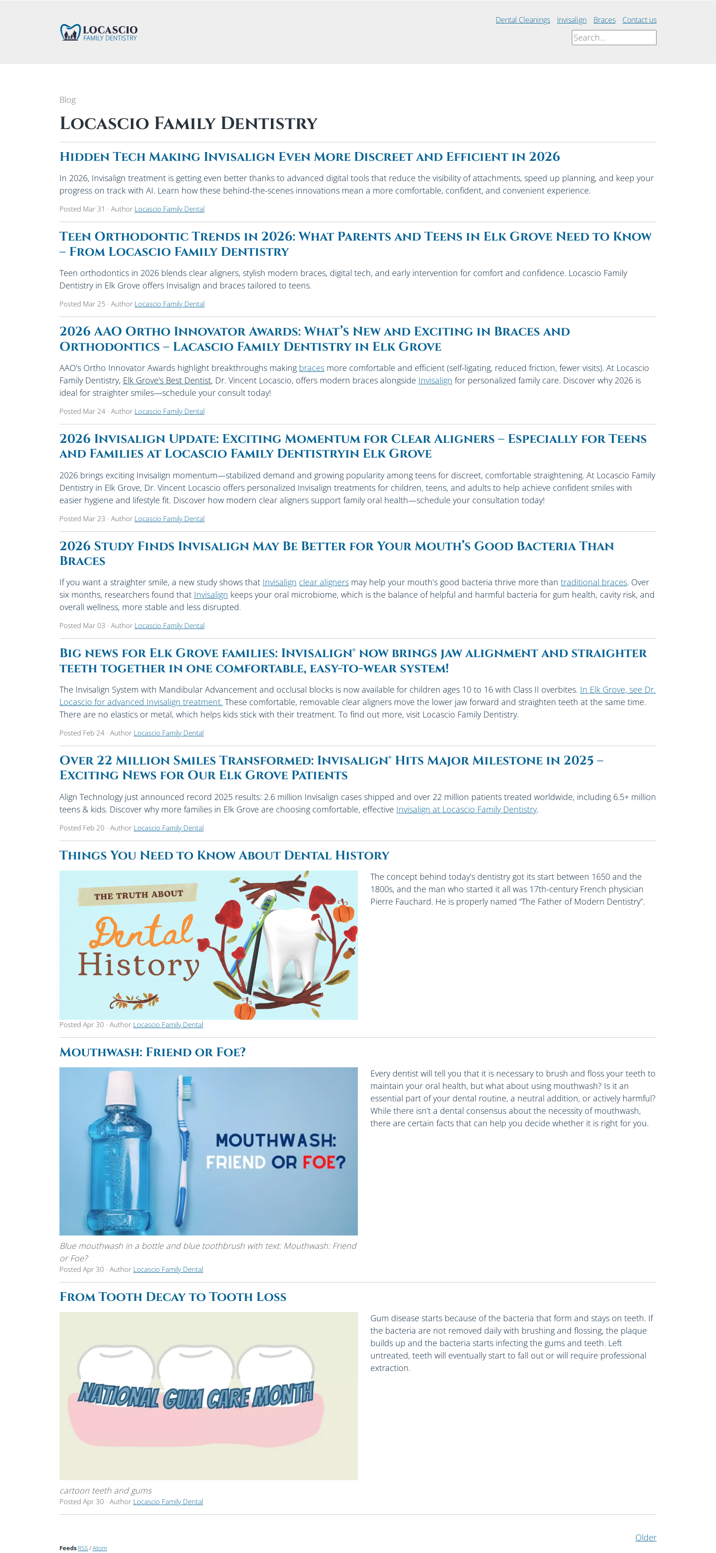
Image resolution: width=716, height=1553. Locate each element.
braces (311, 367)
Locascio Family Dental (170, 208)
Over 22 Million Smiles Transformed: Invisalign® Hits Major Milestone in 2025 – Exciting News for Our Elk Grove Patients (331, 768)
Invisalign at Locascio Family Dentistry (466, 809)
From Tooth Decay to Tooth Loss (173, 1297)
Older (646, 1537)
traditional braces (594, 582)
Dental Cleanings (523, 20)
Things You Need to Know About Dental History (224, 855)
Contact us (639, 20)
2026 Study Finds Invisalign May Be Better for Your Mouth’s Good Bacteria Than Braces (336, 554)
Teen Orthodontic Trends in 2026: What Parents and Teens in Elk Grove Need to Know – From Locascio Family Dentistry (355, 244)
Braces (604, 20)
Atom (100, 1548)
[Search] (614, 37)
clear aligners (324, 582)
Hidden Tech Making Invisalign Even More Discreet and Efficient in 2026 (309, 157)
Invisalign (572, 20)
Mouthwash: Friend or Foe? (152, 1052)
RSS (83, 1548)
